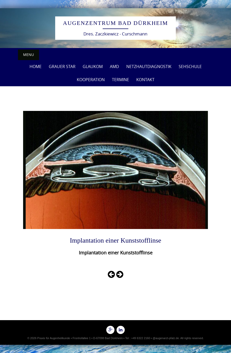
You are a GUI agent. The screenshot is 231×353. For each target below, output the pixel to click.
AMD (114, 66)
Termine (120, 79)
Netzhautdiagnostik (148, 66)
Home (36, 66)
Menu (28, 54)
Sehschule (190, 66)
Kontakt (145, 79)
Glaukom (93, 66)
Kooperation (91, 79)
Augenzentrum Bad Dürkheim (115, 23)
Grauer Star (62, 66)
